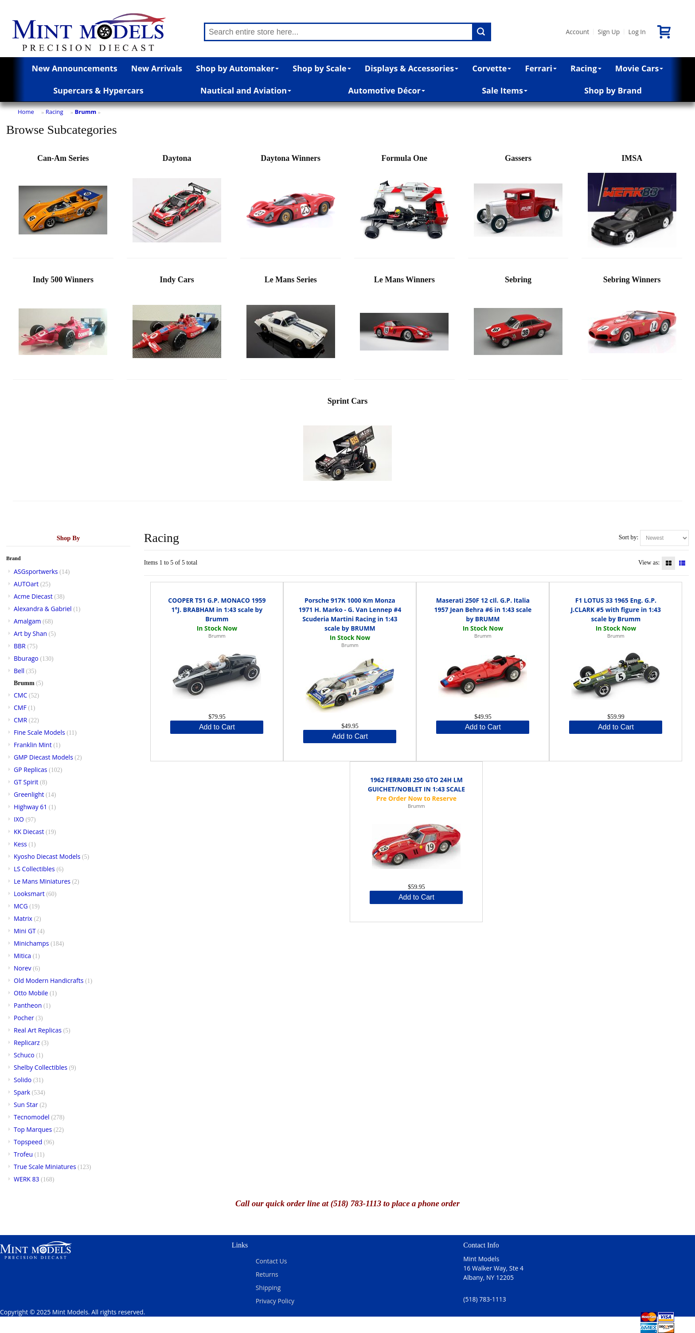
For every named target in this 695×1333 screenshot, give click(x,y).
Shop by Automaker (237, 68)
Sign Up (608, 31)
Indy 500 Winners (63, 325)
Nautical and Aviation (245, 90)
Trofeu (23, 1154)
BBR (20, 646)
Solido (22, 1080)
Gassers (518, 204)
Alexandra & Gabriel (43, 608)
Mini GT (25, 931)
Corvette (491, 68)
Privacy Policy (275, 1301)
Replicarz (27, 1042)
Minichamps (31, 943)
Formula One (404, 204)
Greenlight (29, 794)
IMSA (632, 204)
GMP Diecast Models (43, 757)
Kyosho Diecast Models (47, 856)
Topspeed (28, 1142)
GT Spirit (26, 782)
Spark (22, 1092)
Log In (636, 31)
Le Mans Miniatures (42, 881)
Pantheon (28, 1005)
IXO (19, 819)
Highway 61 (30, 807)
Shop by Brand (613, 90)
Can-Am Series (63, 204)
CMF (20, 707)
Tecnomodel (32, 1117)
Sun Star (26, 1104)
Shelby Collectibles (40, 1067)
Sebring (518, 325)
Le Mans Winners (404, 325)
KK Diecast (29, 831)
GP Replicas (30, 769)
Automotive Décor (386, 90)
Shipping (268, 1287)
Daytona (177, 204)
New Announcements (74, 68)
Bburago (26, 658)
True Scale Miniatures (45, 1166)
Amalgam (27, 621)
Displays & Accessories (411, 68)
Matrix (23, 918)
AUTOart (26, 584)
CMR (20, 720)
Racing (585, 68)
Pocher (24, 1017)
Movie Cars (639, 68)
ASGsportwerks (36, 571)
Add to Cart (217, 727)
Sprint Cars (347, 447)
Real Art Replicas (38, 1030)
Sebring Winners (632, 325)
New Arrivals (156, 68)
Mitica (22, 955)
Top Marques (33, 1129)
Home (26, 112)
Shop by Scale (322, 68)
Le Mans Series (290, 325)
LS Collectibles (34, 869)
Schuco (24, 1055)
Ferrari (541, 68)
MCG (21, 906)
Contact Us (271, 1261)
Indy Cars (177, 325)
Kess (20, 844)
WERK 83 (26, 1179)
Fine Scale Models (39, 732)
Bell (19, 670)
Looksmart (29, 893)
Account (577, 31)
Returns (267, 1274)
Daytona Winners (290, 204)
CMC (20, 695)
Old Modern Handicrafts (48, 980)
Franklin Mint (33, 745)
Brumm (86, 112)
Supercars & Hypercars (98, 90)
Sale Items (504, 90)
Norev (22, 968)
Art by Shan (30, 633)
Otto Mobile (31, 993)
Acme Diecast (33, 596)
